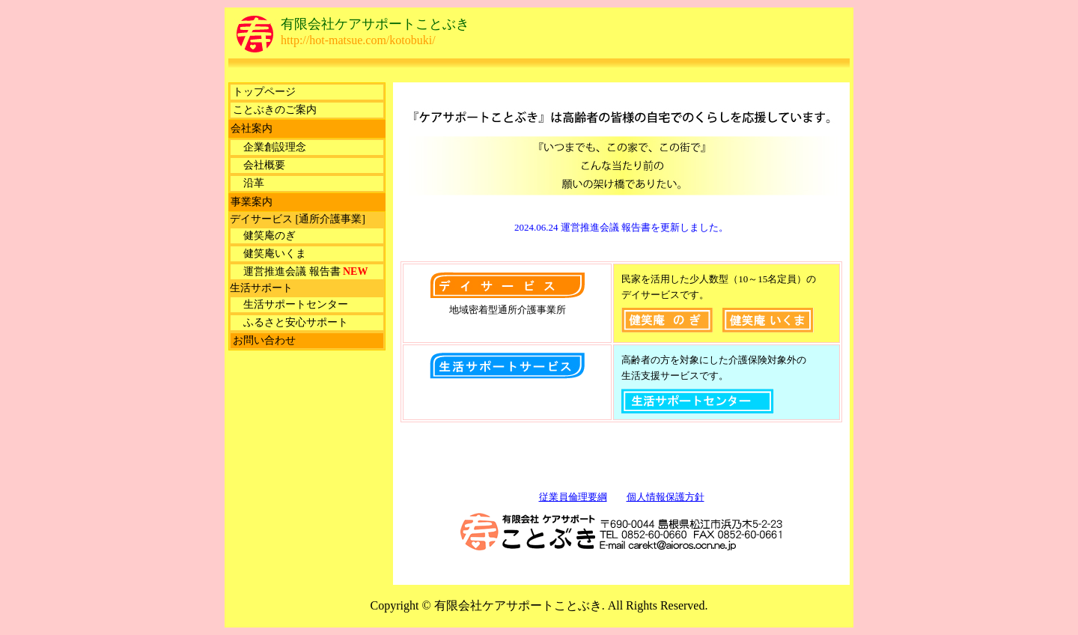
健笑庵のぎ (264, 235)
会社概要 (259, 165)
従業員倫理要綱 (573, 496)
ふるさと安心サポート (290, 322)
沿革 (248, 183)
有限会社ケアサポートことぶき (375, 23)
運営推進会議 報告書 (300, 271)
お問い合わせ (264, 340)
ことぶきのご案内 (275, 109)
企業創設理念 (269, 147)
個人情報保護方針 (665, 496)
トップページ (264, 91)
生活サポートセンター (290, 304)
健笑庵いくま (269, 253)
